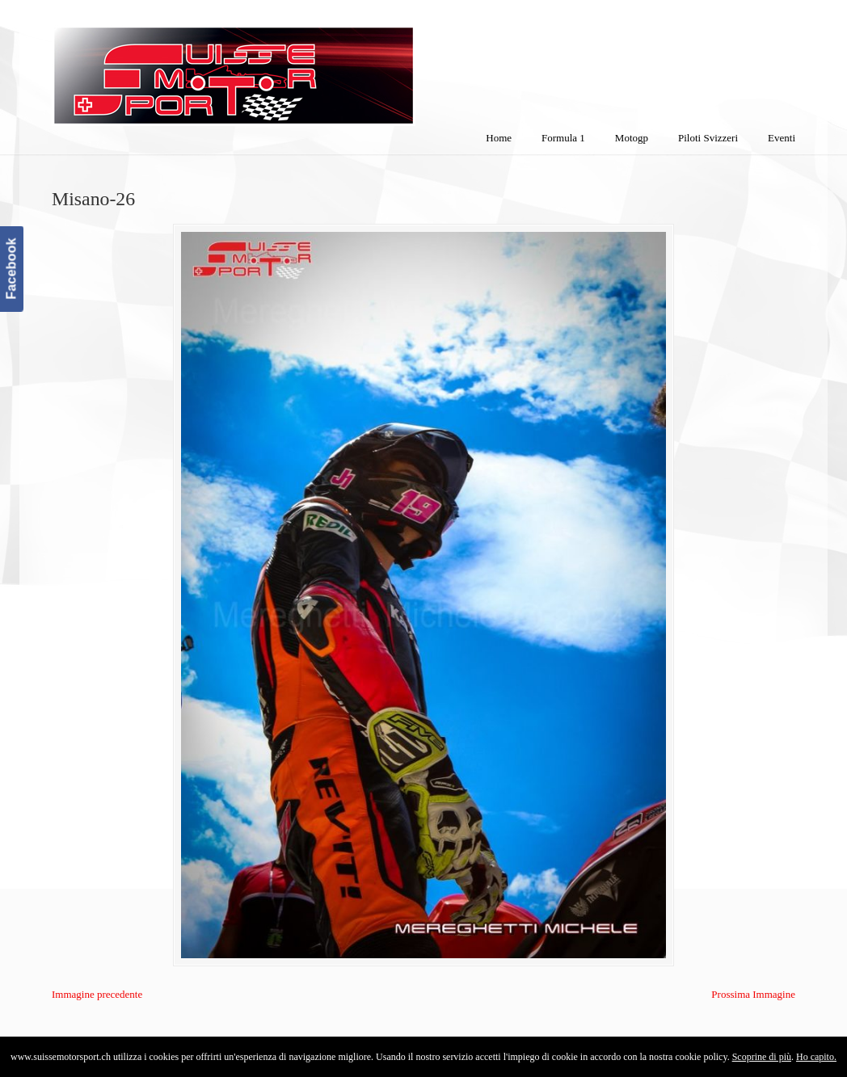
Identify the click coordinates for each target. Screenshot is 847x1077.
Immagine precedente (97, 994)
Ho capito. (816, 1056)
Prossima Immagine (753, 994)
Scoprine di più (761, 1056)
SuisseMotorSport (301, 65)
